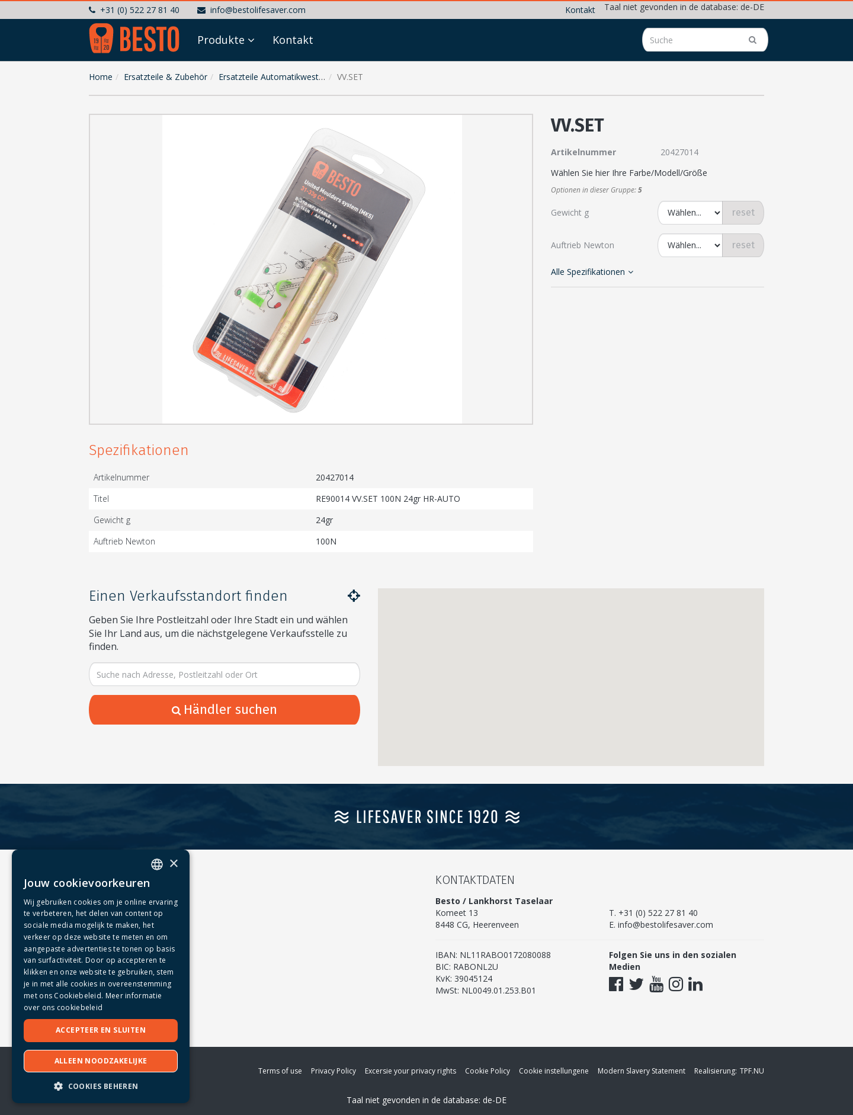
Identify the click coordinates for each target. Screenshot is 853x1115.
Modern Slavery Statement (641, 1071)
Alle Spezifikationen (592, 271)
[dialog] (101, 976)
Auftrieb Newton (582, 245)
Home (101, 76)
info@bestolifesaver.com (251, 9)
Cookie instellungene (554, 1071)
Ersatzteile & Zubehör (165, 76)
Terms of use (280, 1071)
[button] (521, 125)
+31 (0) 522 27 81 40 (134, 9)
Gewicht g (570, 212)
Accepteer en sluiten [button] (101, 1030)
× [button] (173, 864)
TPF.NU (752, 1071)
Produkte (221, 40)
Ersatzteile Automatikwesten (273, 76)
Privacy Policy (333, 1071)
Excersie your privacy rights (410, 1071)
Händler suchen (224, 709)
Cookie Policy (487, 1071)
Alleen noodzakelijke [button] (100, 1061)
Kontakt (580, 9)
